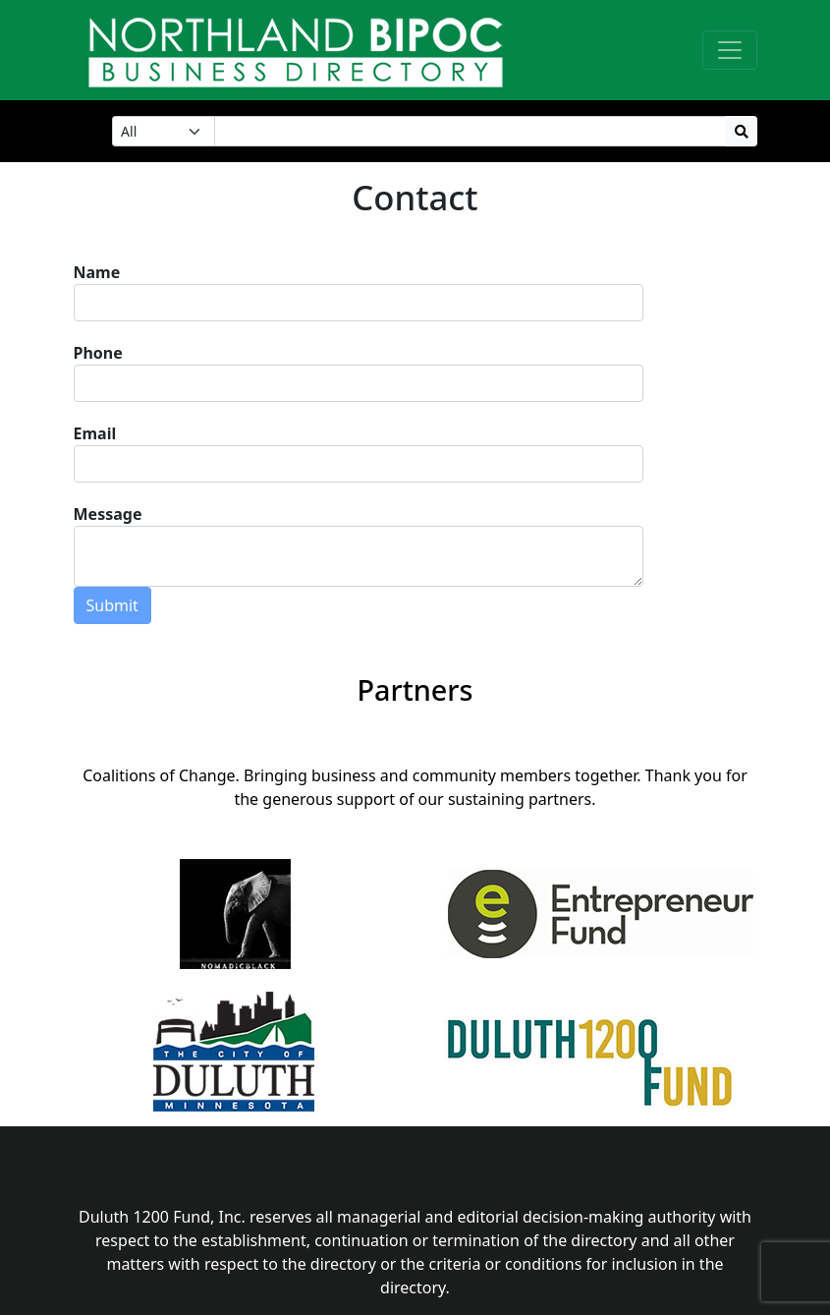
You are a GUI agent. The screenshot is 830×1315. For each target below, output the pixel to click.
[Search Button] (741, 131)
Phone (98, 353)
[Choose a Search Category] (163, 131)
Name (97, 272)
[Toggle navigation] (729, 50)
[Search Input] (470, 131)
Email (95, 433)
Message (108, 514)
